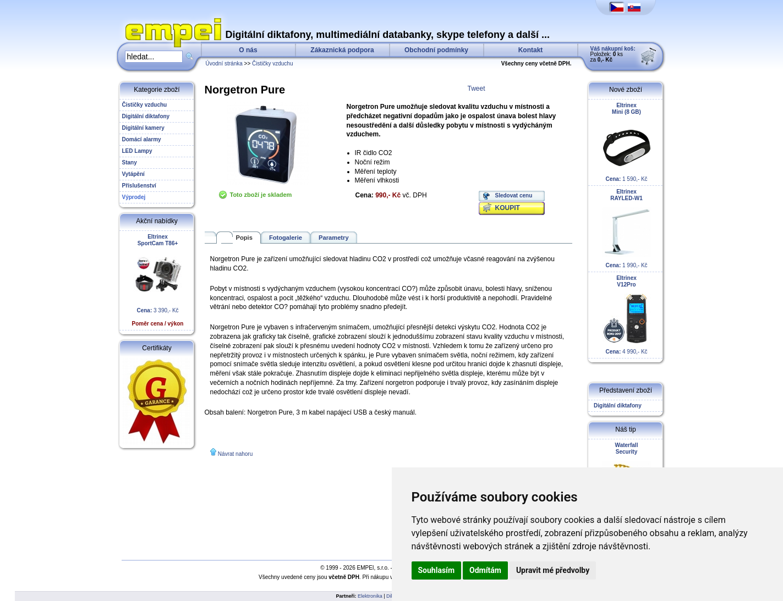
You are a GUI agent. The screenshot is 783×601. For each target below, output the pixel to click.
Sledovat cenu (514, 195)
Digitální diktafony (616, 405)
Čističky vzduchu (272, 63)
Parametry (334, 237)
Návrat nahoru (235, 454)
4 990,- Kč (626, 315)
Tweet (476, 88)
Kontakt (530, 50)
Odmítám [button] (485, 570)
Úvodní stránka (224, 63)
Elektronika (370, 596)
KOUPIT (507, 208)
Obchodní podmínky (436, 50)
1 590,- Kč (626, 142)
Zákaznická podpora (342, 50)
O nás (248, 50)
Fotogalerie (285, 237)
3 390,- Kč (158, 280)
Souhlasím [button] (436, 570)
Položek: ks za (613, 54)
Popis (244, 237)
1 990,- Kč (626, 228)
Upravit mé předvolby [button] (552, 570)
